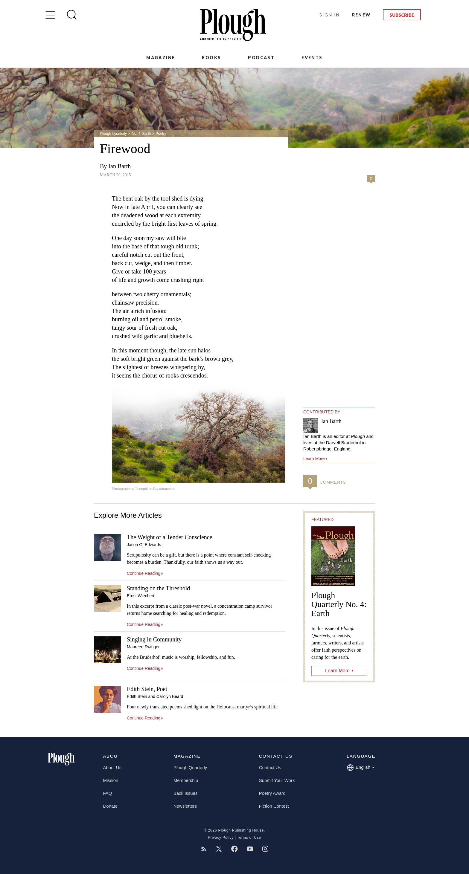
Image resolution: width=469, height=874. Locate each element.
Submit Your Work (277, 780)
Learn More (337, 670)
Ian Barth (119, 166)
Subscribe (401, 15)
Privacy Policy (221, 837)
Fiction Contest (274, 806)
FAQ (107, 793)
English (360, 767)
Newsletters (185, 806)
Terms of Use (249, 837)
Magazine (160, 57)
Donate (110, 806)
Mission (110, 780)
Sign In (329, 14)
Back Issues (185, 793)
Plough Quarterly (113, 134)
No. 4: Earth (141, 134)
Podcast (261, 57)
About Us (112, 767)
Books (211, 57)
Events (312, 57)
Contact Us (270, 767)
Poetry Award (272, 793)
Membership (185, 780)
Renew (361, 14)
